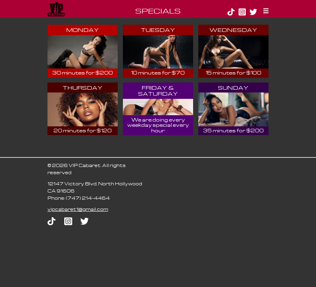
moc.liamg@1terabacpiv (77, 209)
